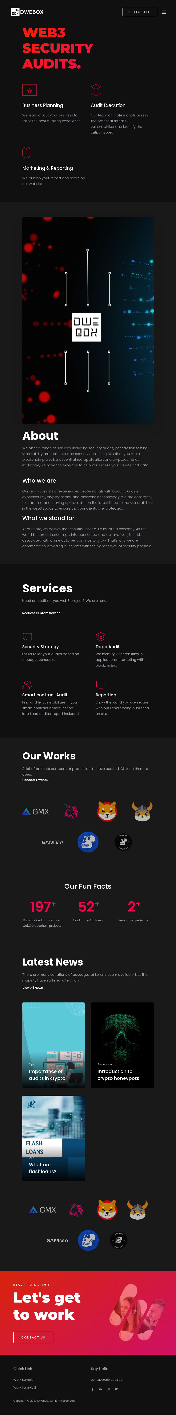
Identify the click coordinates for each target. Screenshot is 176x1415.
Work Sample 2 (24, 1387)
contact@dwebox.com (108, 1380)
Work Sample (23, 1380)
